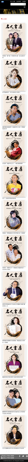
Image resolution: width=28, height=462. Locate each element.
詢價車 (24, 1)
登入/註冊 (12, 1)
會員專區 (19, 1)
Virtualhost (21, 460)
